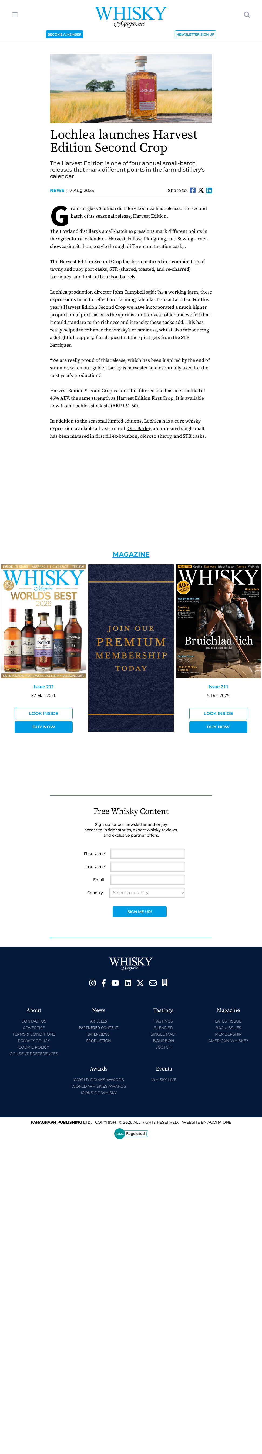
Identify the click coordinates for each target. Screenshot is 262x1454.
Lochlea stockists (91, 406)
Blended (163, 1027)
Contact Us (33, 1021)
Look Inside (43, 713)
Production (98, 1040)
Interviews (98, 1034)
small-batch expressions (128, 231)
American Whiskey (228, 1040)
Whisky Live (163, 1079)
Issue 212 (44, 687)
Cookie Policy (33, 1047)
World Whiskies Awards (98, 1086)
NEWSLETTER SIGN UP (195, 34)
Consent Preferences (34, 1053)
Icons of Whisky (99, 1092)
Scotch (163, 1047)
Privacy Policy (34, 1040)
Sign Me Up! (139, 911)
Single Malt (163, 1034)
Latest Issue (228, 1021)
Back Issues (228, 1027)
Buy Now (43, 727)
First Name (94, 853)
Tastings (163, 1021)
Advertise (34, 1027)
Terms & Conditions (33, 1034)
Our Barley (138, 428)
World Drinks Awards (98, 1079)
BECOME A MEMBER (65, 34)
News (58, 190)
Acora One (219, 1122)
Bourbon (163, 1040)
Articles (98, 1021)
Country (95, 892)
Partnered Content (98, 1027)
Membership (228, 1034)
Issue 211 (218, 687)
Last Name (95, 866)
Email (98, 879)
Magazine (131, 554)
